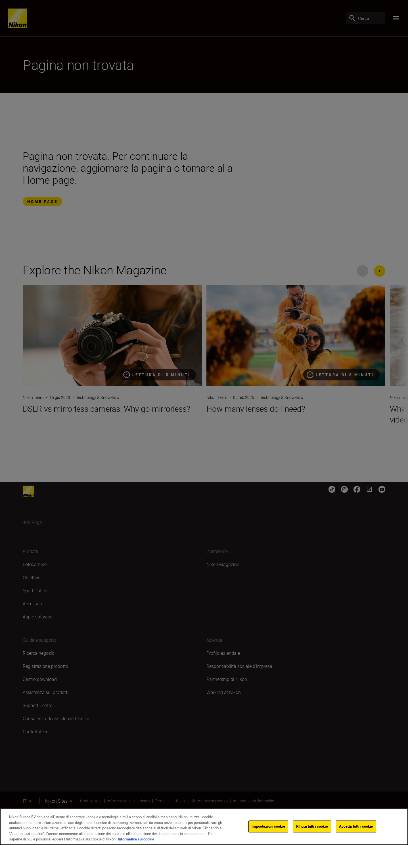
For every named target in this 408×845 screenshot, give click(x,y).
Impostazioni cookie (268, 826)
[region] (204, 827)
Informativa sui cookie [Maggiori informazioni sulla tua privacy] (136, 839)
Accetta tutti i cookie (356, 826)
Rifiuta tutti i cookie (312, 826)
